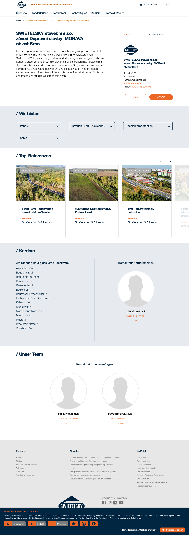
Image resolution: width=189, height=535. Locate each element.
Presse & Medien (114, 13)
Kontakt (127, 35)
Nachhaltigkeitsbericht (146, 468)
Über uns (21, 13)
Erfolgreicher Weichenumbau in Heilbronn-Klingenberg (93, 472)
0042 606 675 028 (120, 419)
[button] (15, 523)
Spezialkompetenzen (25, 475)
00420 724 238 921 (136, 316)
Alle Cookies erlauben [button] (172, 530)
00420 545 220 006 (141, 87)
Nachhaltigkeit (78, 13)
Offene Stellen (143, 479)
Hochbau (20, 458)
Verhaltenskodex (144, 472)
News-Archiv (142, 458)
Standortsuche (39, 13)
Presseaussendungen (146, 486)
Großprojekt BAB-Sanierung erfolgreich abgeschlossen (93, 479)
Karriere (95, 13)
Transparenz (59, 13)
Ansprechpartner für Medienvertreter (152, 482)
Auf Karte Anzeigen (133, 83)
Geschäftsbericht (144, 465)
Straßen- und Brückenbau (27, 465)
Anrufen (161, 97)
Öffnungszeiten (156, 35)
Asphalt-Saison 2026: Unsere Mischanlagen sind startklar (94, 458)
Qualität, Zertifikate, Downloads (150, 475)
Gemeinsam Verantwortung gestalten (85, 475)
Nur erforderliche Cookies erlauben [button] (139, 530)
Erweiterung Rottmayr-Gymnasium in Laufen (88, 461)
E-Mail (135, 97)
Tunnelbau (20, 472)
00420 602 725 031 (68, 419)
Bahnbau (20, 468)
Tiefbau (19, 461)
